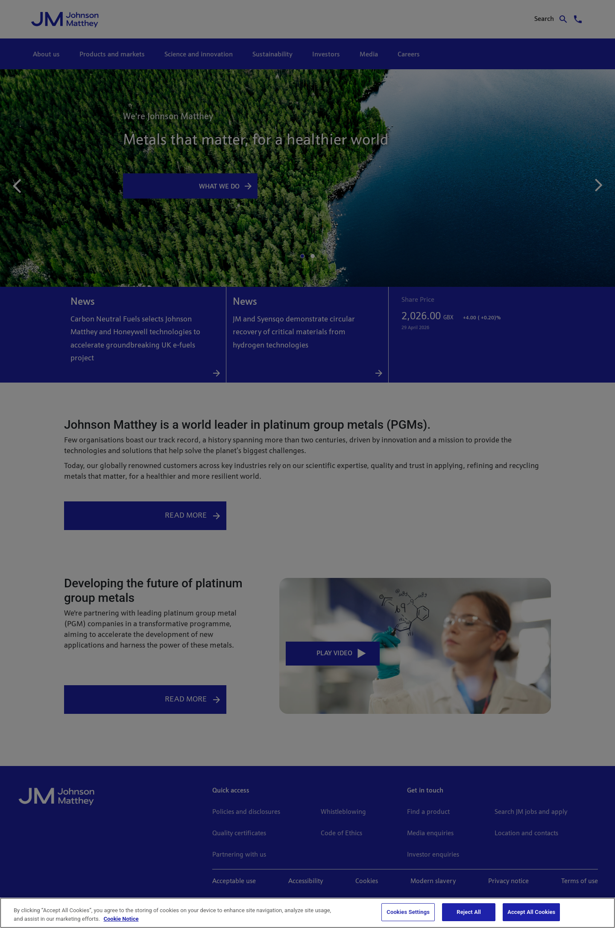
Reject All (469, 912)
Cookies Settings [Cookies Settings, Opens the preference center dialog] (408, 912)
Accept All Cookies (531, 912)
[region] (307, 913)
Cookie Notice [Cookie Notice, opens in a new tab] (120, 919)
